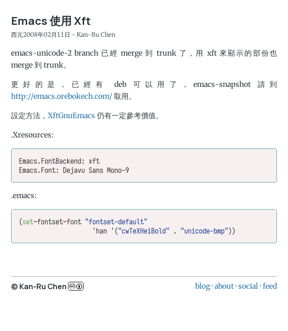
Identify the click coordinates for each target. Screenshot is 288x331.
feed (270, 286)
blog (202, 286)
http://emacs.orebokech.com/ (61, 96)
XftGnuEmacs (71, 115)
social (248, 286)
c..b (75, 286)
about (224, 286)
